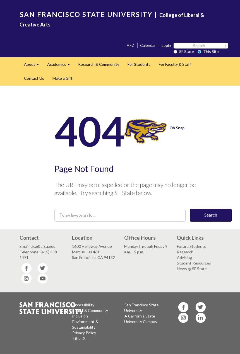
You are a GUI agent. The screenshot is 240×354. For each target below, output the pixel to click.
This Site (208, 51)
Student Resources (194, 263)
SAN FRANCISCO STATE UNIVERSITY (86, 14)
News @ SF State (192, 268)
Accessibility (83, 304)
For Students (139, 64)
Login (166, 45)
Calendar (148, 45)
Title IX (78, 338)
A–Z (130, 45)
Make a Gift (62, 78)
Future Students (191, 246)
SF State (184, 51)
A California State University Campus (140, 319)
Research (185, 251)
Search (210, 214)
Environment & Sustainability (85, 324)
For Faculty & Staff (175, 64)
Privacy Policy (84, 332)
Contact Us (34, 78)
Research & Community (98, 64)
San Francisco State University (141, 307)
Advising (184, 257)
